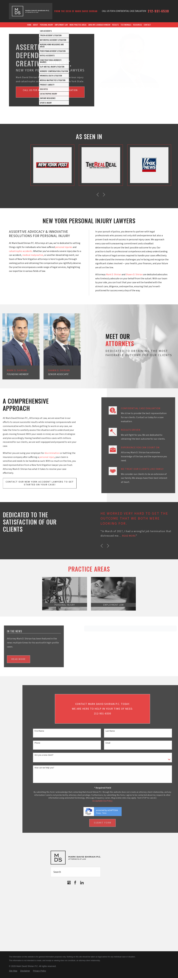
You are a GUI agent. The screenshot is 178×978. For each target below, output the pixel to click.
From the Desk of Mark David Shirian (75, 11)
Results (115, 24)
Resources (137, 24)
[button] (168, 546)
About (35, 24)
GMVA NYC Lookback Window (99, 24)
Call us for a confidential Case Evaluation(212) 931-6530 (50, 92)
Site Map (13, 971)
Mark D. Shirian (113, 274)
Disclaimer (25, 971)
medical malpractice (32, 255)
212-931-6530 (158, 11)
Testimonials (126, 24)
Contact (147, 24)
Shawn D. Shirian (134, 274)
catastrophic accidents (20, 251)
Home (29, 24)
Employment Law (61, 24)
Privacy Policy (39, 971)
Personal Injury (46, 24)
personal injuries (63, 247)
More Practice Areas (78, 24)
